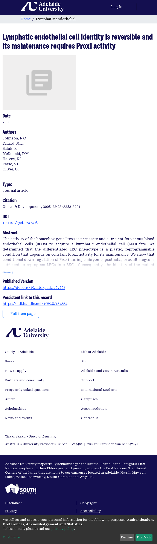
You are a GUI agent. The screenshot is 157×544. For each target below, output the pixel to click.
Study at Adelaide (19, 352)
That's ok (144, 537)
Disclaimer (13, 503)
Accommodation (94, 408)
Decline (127, 537)
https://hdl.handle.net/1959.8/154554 (35, 304)
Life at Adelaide (93, 352)
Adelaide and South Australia (104, 370)
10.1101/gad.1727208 (20, 223)
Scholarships (15, 408)
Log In (117, 7)
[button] (108, 6)
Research (12, 361)
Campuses (89, 399)
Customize (11, 537)
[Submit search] (102, 6)
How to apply (15, 370)
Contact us (90, 418)
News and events (18, 418)
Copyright (88, 503)
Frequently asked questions (27, 389)
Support (87, 380)
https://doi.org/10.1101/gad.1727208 (34, 288)
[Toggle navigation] (131, 7)
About (86, 361)
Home (26, 19)
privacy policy (62, 528)
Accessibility (90, 511)
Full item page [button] (20, 314)
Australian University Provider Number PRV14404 (43, 444)
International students (99, 389)
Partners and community (24, 380)
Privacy (11, 511)
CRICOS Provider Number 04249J (112, 444)
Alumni (11, 399)
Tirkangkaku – (30, 436)
